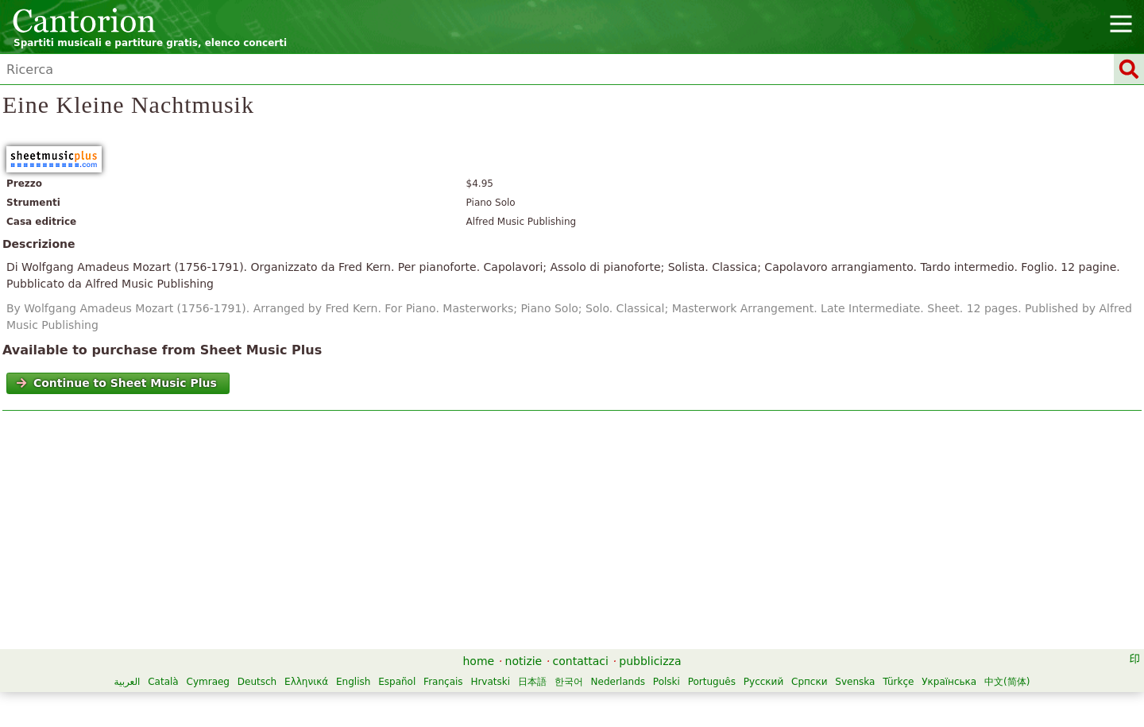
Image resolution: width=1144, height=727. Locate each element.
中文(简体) (1007, 681)
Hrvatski (490, 681)
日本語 (532, 681)
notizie (524, 661)
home (479, 661)
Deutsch (257, 681)
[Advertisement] (572, 534)
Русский (763, 681)
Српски (809, 681)
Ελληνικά (306, 681)
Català (163, 681)
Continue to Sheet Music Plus (116, 383)
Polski (666, 681)
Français (442, 681)
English (353, 681)
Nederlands (618, 681)
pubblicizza (650, 661)
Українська (949, 681)
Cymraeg (208, 681)
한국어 (569, 681)
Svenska (855, 681)
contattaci (581, 661)
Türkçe (898, 681)
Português (712, 681)
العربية (127, 681)
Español (396, 681)
